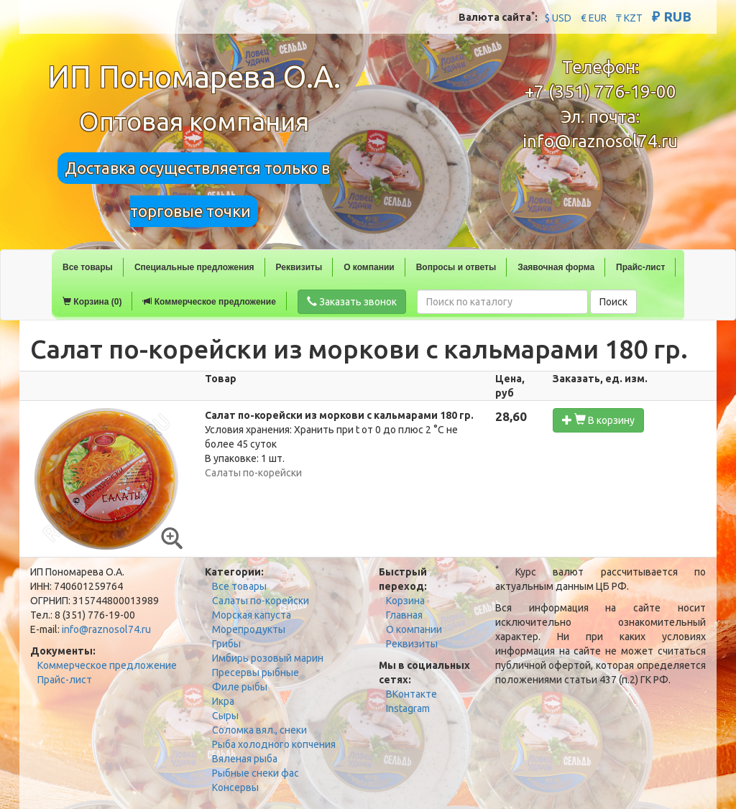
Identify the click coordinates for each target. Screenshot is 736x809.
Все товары (88, 267)
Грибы (226, 643)
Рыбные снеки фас (255, 773)
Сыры (225, 715)
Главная (404, 615)
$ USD (558, 18)
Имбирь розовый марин (267, 658)
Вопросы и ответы (456, 267)
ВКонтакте (411, 694)
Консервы (235, 787)
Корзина (405, 600)
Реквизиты (299, 267)
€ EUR (594, 18)
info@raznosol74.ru (600, 141)
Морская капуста (251, 615)
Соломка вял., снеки (259, 730)
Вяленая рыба (244, 758)
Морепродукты (248, 629)
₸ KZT (629, 18)
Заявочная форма (556, 267)
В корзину (598, 420)
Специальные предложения (194, 267)
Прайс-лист (640, 267)
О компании (369, 267)
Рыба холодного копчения (274, 744)
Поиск (613, 302)
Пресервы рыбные (255, 672)
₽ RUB (671, 16)
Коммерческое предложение (209, 302)
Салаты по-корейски (260, 600)
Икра (223, 701)
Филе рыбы (239, 687)
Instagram (408, 708)
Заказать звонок (352, 302)
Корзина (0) (92, 302)
